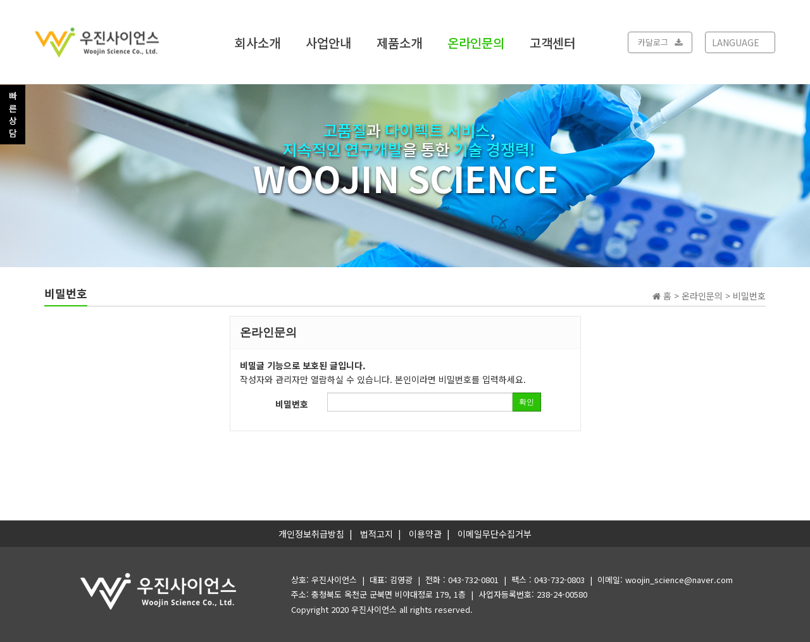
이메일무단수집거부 (495, 533)
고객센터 (552, 42)
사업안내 (328, 42)
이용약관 (425, 533)
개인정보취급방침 (311, 533)
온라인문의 (475, 42)
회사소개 (257, 42)
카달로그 (660, 42)
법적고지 (376, 533)
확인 (526, 402)
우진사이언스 (374, 609)
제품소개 (399, 42)
